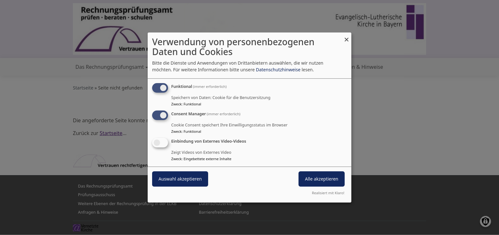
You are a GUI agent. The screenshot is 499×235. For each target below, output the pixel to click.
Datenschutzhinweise (278, 70)
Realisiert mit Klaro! (328, 192)
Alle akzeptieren (321, 179)
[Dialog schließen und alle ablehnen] (346, 36)
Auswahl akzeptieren (180, 179)
